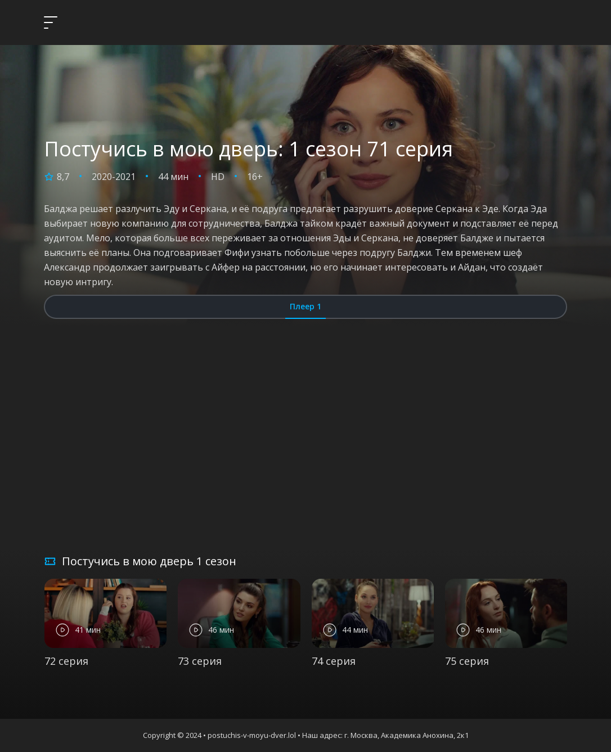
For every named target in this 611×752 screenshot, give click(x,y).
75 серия (467, 661)
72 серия (66, 661)
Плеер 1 (305, 306)
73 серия (200, 661)
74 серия (334, 661)
